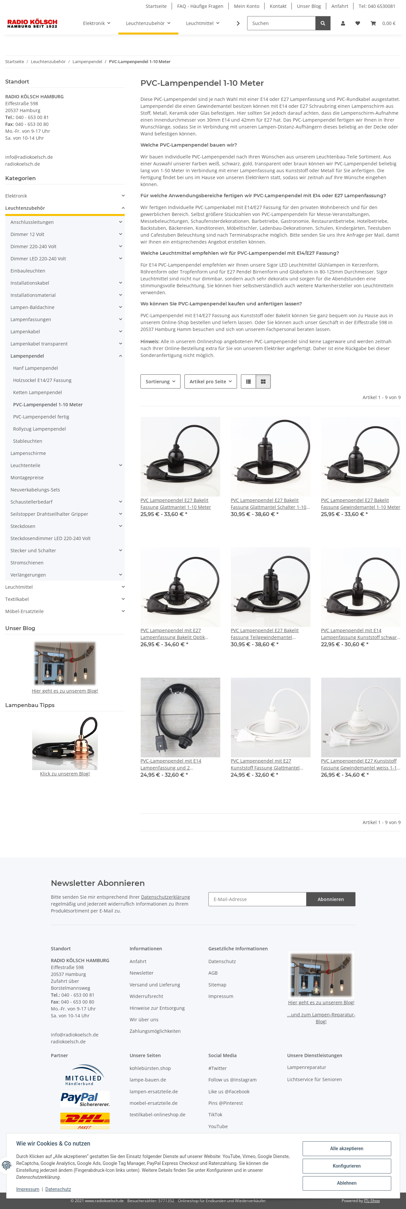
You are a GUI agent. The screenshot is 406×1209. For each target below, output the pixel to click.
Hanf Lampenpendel (35, 368)
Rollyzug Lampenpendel (39, 429)
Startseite (156, 6)
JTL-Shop (372, 1200)
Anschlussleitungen (32, 222)
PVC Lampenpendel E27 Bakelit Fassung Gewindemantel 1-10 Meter (360, 503)
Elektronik (16, 196)
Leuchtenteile (25, 465)
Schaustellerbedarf (32, 502)
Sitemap (217, 985)
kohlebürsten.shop (150, 1068)
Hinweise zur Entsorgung (157, 1008)
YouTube (218, 1126)
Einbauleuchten (28, 271)
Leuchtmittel (19, 587)
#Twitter (217, 1068)
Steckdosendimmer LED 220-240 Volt (51, 538)
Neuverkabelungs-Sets (35, 489)
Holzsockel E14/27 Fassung (42, 380)
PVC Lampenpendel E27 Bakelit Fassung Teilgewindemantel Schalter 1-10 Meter (265, 634)
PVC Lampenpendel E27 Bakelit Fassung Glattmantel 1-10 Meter (175, 503)
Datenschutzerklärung (165, 897)
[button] (343, 23)
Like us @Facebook (228, 1091)
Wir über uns (144, 1019)
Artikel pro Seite (208, 381)
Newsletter (142, 973)
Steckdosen (23, 526)
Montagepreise (27, 477)
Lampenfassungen (31, 319)
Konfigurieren (346, 1166)
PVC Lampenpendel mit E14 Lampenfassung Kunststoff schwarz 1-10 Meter (360, 634)
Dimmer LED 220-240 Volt (38, 258)
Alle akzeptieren (346, 1148)
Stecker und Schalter (33, 550)
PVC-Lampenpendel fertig (41, 417)
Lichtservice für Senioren (314, 1079)
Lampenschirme (28, 453)
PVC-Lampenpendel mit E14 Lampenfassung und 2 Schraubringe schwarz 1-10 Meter (177, 764)
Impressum (28, 1189)
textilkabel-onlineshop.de (157, 1114)
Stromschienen (27, 562)
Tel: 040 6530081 (377, 6)
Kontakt (278, 6)
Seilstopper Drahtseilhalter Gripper (49, 514)
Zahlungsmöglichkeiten (155, 1031)
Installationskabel (30, 283)
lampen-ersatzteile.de (154, 1091)
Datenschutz (59, 1189)
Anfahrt (339, 6)
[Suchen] (281, 23)
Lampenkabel (25, 331)
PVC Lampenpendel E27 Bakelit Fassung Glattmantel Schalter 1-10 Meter (268, 503)
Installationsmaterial (33, 295)
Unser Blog (309, 6)
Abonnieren (331, 899)
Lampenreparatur (306, 1067)
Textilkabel (17, 599)
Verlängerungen (28, 575)
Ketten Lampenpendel (37, 392)
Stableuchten (27, 441)
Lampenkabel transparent (39, 344)
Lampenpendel (27, 356)
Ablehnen (346, 1183)
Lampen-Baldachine (32, 307)
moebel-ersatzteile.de (154, 1103)
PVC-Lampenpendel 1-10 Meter (48, 404)
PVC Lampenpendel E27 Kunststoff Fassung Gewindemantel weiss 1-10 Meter (360, 764)
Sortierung (158, 381)
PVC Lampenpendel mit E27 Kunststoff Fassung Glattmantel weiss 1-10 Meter (265, 764)
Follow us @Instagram (232, 1080)
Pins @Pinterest (225, 1103)
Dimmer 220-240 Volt (33, 246)
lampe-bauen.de (148, 1080)
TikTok (215, 1114)
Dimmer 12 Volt (27, 234)
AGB (213, 973)
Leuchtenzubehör (25, 208)
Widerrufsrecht (146, 996)
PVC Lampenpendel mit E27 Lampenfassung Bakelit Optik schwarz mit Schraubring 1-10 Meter (173, 634)
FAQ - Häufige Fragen (200, 6)
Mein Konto (246, 6)
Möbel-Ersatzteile (24, 611)
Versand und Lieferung (155, 985)
